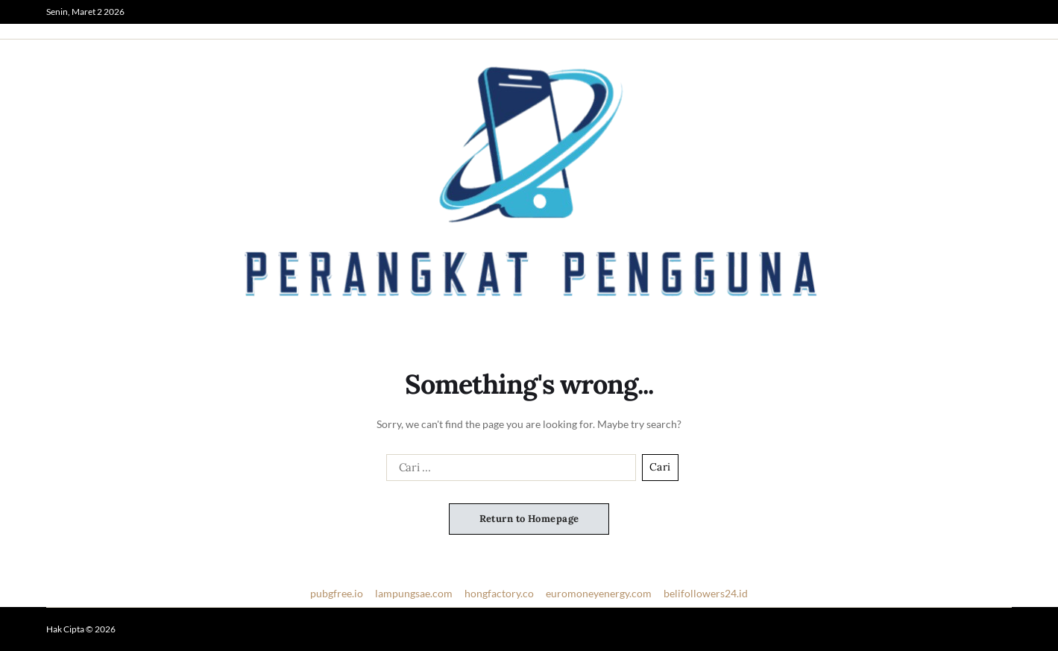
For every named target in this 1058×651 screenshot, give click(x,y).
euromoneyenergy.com (599, 593)
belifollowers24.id (706, 593)
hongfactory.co (499, 593)
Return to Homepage (529, 518)
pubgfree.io (336, 593)
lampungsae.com (414, 593)
